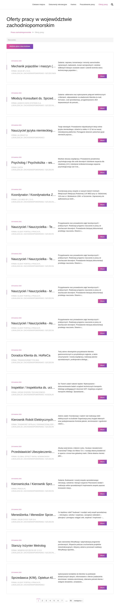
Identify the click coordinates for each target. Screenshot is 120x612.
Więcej (102, 76)
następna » (78, 601)
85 (71, 601)
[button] (112, 4)
